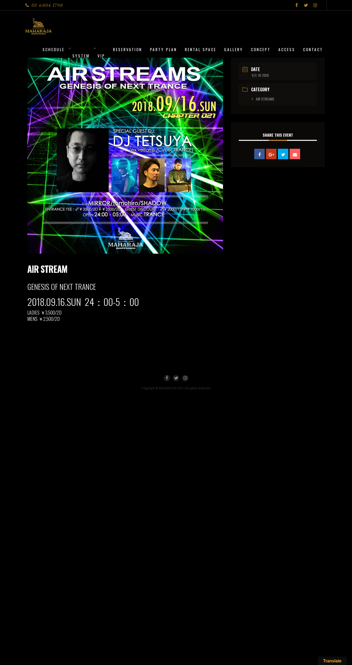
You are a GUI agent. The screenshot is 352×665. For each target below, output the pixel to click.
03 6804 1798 (47, 5)
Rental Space (200, 49)
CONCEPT (260, 49)
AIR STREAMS (265, 99)
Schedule (53, 49)
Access (286, 49)
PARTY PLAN (163, 49)
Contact (313, 49)
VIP (101, 55)
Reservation (127, 49)
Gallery (233, 49)
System (81, 55)
